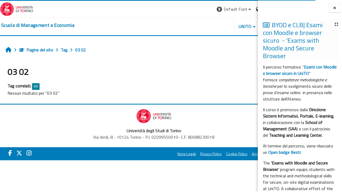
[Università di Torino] (16, 8)
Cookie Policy (187, 154)
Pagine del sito (36, 50)
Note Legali (137, 154)
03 (36, 86)
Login (249, 9)
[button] (184, 9)
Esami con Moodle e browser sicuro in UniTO (300, 70)
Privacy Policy (161, 154)
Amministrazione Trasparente (227, 154)
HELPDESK (225, 26)
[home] (37, 25)
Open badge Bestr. (284, 152)
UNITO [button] (195, 26)
